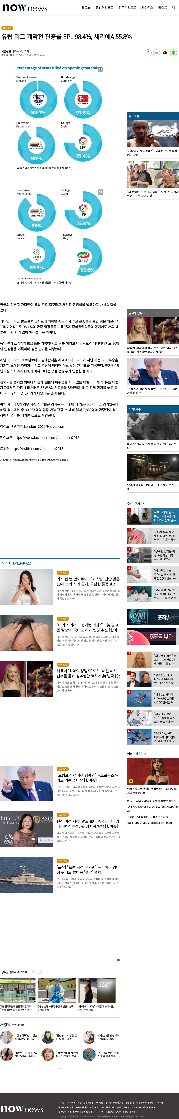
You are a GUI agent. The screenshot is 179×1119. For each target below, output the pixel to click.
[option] (58, 995)
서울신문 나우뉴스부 (12, 51)
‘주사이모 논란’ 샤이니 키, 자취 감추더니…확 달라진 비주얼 (108, 1056)
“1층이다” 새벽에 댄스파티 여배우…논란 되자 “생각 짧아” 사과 (26, 1056)
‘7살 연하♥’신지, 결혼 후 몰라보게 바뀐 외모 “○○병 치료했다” (26, 1039)
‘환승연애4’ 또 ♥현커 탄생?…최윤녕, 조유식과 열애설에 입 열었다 (67, 1056)
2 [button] (60, 1068)
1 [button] (57, 1068)
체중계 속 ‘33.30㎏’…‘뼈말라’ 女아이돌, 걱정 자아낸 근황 (97, 1008)
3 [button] (62, 1068)
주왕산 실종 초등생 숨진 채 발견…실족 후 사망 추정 (57, 1008)
